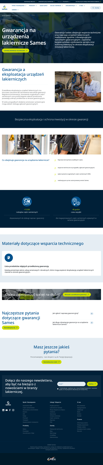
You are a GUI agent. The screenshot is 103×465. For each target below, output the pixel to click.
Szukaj (95, 8)
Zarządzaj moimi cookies (84, 429)
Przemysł (25, 418)
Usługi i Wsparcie (56, 5)
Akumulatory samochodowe (30, 410)
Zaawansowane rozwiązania (30, 422)
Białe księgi (53, 433)
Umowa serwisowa (55, 416)
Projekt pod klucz (54, 405)
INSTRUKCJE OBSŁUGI (30, 1)
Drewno (25, 412)
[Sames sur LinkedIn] (3, 410)
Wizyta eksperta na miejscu (57, 410)
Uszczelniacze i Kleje (28, 433)
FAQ (51, 422)
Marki (78, 412)
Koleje (24, 416)
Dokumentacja (71, 5)
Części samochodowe (28, 407)
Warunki (79, 431)
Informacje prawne (82, 423)
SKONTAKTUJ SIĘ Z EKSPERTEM (47, 1)
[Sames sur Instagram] (13, 410)
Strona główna (6, 15)
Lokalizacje (80, 410)
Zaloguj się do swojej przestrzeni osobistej (88, 1)
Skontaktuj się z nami (51, 362)
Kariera (15, 9)
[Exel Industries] (51, 459)
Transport (25, 420)
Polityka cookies (81, 427)
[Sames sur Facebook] (10, 410)
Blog (51, 431)
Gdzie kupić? (43, 5)
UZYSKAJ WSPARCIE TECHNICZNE (16, 51)
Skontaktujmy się (11, 328)
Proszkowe (26, 431)
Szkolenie (52, 412)
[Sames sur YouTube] (6, 410)
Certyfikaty (53, 435)
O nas (82, 5)
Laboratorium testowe (56, 407)
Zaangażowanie (81, 407)
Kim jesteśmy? (81, 405)
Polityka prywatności (82, 425)
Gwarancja (53, 414)
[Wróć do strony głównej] (4, 8)
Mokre (24, 429)
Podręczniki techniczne (56, 429)
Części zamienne (54, 418)
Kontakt (79, 416)
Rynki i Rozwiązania (19, 5)
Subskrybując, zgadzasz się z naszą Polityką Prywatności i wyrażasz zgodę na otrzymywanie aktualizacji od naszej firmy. (78, 388)
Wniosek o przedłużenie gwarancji (77, 295)
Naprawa (52, 420)
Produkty (33, 5)
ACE (24, 414)
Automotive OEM (27, 405)
